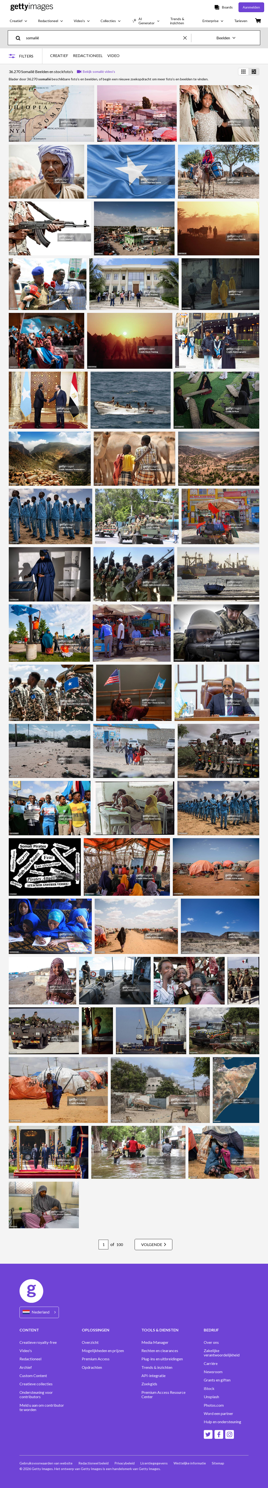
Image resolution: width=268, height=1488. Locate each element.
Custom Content (33, 1375)
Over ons (211, 1342)
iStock (209, 1388)
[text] (103, 38)
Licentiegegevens (154, 1463)
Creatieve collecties (36, 1384)
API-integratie (153, 1375)
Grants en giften (217, 1380)
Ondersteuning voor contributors (36, 1394)
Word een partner (218, 1413)
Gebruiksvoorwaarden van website (46, 1463)
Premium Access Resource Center (163, 1394)
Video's (25, 1350)
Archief (25, 1367)
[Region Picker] (39, 1312)
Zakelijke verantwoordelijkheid (222, 1352)
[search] (20, 38)
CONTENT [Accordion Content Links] (29, 1330)
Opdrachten (92, 1367)
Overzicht (90, 1342)
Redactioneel (30, 1359)
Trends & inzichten (156, 1367)
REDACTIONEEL (87, 55)
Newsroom (213, 1372)
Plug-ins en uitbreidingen (162, 1359)
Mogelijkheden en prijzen (103, 1350)
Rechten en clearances (159, 1350)
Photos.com (214, 1405)
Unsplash (211, 1397)
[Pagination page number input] (103, 1244)
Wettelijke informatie (190, 1463)
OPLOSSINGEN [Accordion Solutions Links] (95, 1330)
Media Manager (154, 1342)
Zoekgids (149, 1384)
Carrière (211, 1363)
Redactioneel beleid (93, 1463)
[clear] (187, 38)
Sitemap (218, 1463)
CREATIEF (59, 55)
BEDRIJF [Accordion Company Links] (211, 1330)
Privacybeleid (124, 1463)
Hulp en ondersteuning (222, 1422)
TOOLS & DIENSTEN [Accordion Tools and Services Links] (159, 1330)
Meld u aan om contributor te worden (41, 1407)
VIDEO (113, 55)
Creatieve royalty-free (38, 1342)
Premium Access (96, 1359)
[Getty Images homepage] (31, 7)
